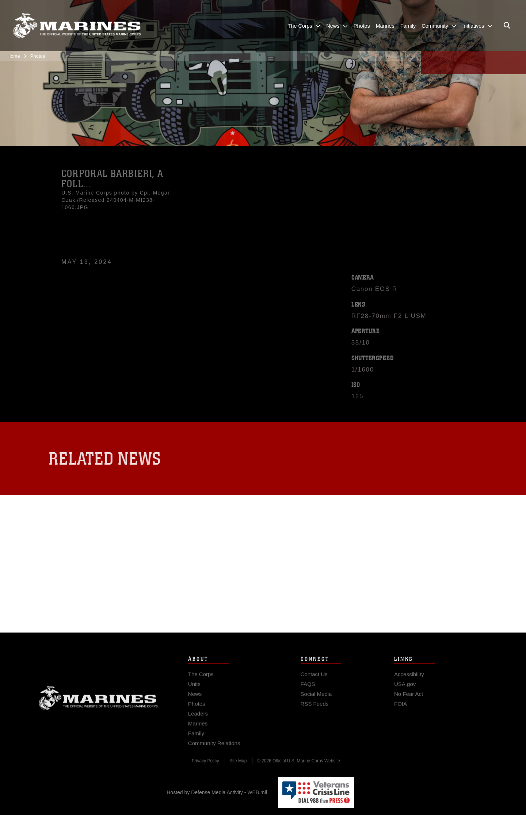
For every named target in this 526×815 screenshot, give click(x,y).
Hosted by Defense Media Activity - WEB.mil (217, 792)
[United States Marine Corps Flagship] (77, 25)
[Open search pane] (507, 25)
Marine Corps (98, 707)
